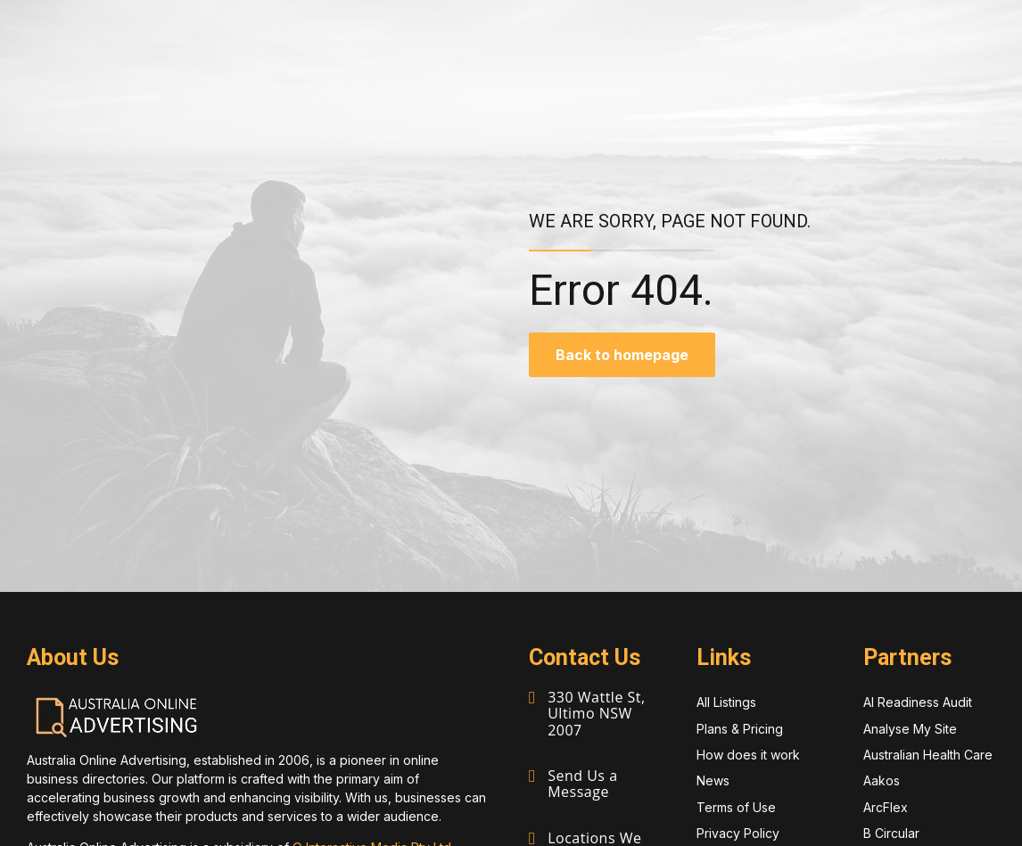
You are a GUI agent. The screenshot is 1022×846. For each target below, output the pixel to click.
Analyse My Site (910, 728)
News (712, 780)
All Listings (726, 702)
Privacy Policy (737, 833)
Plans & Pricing (739, 728)
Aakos (881, 780)
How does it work (748, 754)
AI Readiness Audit (917, 702)
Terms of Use (736, 807)
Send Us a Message (582, 783)
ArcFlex (885, 807)
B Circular (891, 833)
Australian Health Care (928, 754)
